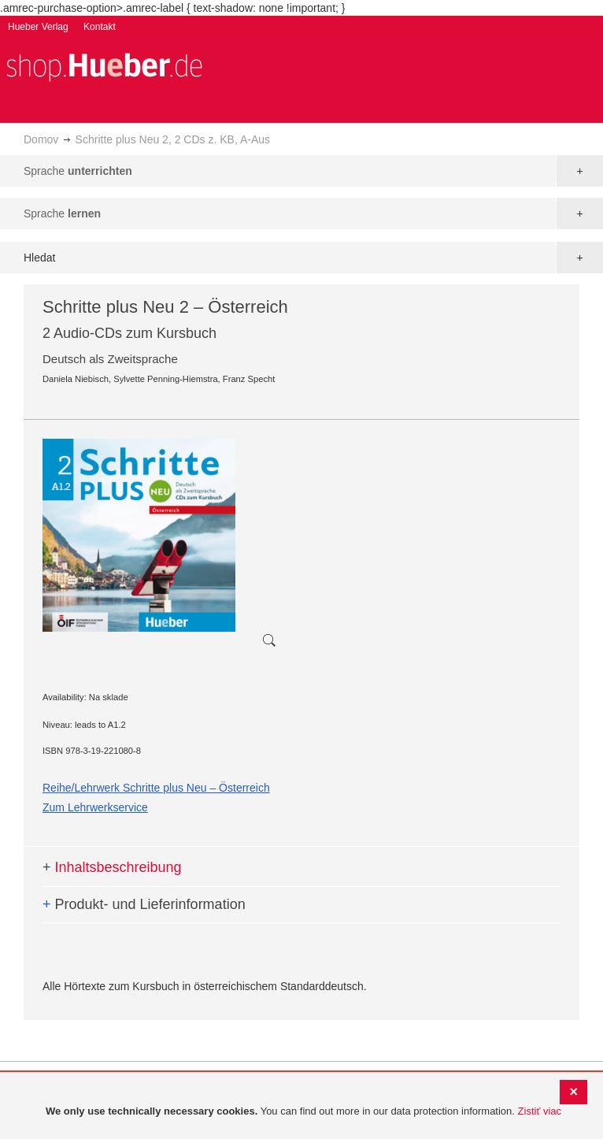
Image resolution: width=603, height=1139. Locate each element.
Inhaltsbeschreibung (112, 867)
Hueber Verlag (38, 26)
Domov (41, 139)
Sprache (78, 171)
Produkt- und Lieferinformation (144, 904)
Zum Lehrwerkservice (95, 807)
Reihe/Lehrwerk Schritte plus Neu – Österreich (156, 787)
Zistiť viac (539, 1111)
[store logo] (104, 65)
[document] (303, 1111)
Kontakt (99, 26)
